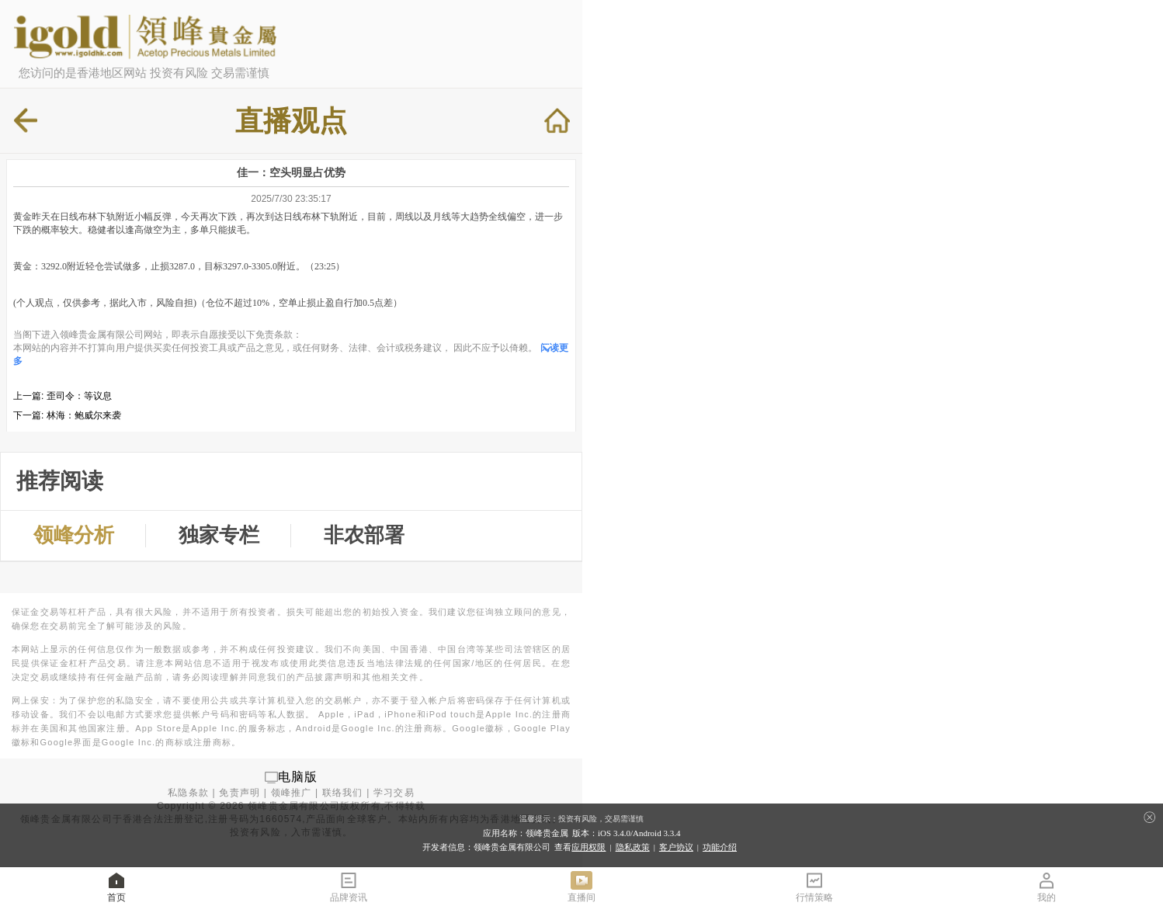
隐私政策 (633, 847)
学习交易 (394, 792)
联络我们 (342, 792)
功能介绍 (720, 847)
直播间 (581, 886)
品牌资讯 (348, 886)
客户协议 (676, 847)
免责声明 (239, 792)
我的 (1046, 886)
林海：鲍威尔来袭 (84, 415)
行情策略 (814, 886)
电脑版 (298, 776)
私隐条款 (188, 792)
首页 (116, 886)
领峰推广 (291, 792)
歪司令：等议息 (79, 396)
